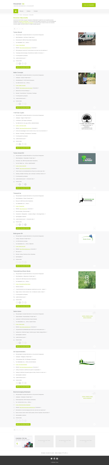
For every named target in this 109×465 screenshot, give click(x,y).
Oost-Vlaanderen (19, 198)
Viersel (22, 77)
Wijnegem (23, 356)
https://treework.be (23, 208)
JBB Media (53, 462)
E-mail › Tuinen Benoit (20, 45)
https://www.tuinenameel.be (25, 168)
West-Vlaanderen (19, 37)
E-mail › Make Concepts (21, 85)
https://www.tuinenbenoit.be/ (25, 47)
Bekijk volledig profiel (23, 67)
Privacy (57, 462)
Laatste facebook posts (21, 58)
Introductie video (31, 178)
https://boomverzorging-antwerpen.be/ (27, 407)
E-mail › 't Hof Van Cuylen (21, 125)
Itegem (22, 117)
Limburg (17, 238)
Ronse (25, 198)
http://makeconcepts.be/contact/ (26, 88)
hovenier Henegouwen (23, 21)
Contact (36, 11)
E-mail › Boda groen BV (20, 246)
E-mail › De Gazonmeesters (21, 364)
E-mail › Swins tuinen (20, 324)
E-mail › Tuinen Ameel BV (21, 165)
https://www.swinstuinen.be (25, 326)
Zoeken (28, 11)
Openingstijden (19, 256)
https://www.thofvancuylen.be (25, 128)
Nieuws (21, 11)
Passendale (26, 158)
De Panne (26, 37)
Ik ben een (89, 5)
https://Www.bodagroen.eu (25, 249)
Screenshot (34, 47)
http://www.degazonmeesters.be (26, 367)
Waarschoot (26, 276)
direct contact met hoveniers (27, 22)
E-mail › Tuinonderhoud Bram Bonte (23, 284)
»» (22, 28)
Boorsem (22, 238)
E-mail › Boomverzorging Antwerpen (23, 404)
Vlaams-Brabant (19, 316)
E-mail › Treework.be (20, 206)
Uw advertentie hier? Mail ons (44, 441)
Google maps (32, 37)
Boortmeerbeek (26, 316)
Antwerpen (18, 77)
